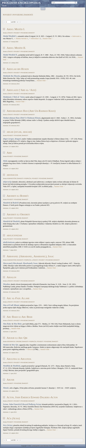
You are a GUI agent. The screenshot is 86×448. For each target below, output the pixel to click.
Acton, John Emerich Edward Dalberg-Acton (32, 397)
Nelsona (30, 349)
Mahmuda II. (76, 36)
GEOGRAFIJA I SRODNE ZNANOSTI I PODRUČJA (21, 341)
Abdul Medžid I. (16, 29)
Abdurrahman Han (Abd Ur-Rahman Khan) (31, 110)
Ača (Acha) (13, 418)
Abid (9, 152)
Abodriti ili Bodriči (17, 195)
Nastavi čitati (48, 38)
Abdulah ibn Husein (18, 68)
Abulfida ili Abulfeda (19, 358)
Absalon (11, 277)
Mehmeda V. (35, 38)
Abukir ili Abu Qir (17, 337)
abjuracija (12, 174)
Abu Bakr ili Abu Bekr (19, 316)
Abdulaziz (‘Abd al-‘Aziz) (21, 90)
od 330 (13, 22)
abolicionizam (14, 235)
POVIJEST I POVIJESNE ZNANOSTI (23, 33)
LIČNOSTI (10, 33)
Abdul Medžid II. (16, 47)
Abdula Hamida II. (22, 38)
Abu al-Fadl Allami (18, 298)
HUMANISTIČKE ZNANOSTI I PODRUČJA (19, 178)
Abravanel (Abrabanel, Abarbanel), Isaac (30, 256)
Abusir (10, 379)
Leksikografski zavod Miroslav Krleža (42, 446)
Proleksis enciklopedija (21, 2)
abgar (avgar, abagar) (19, 131)
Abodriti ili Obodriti (18, 214)
